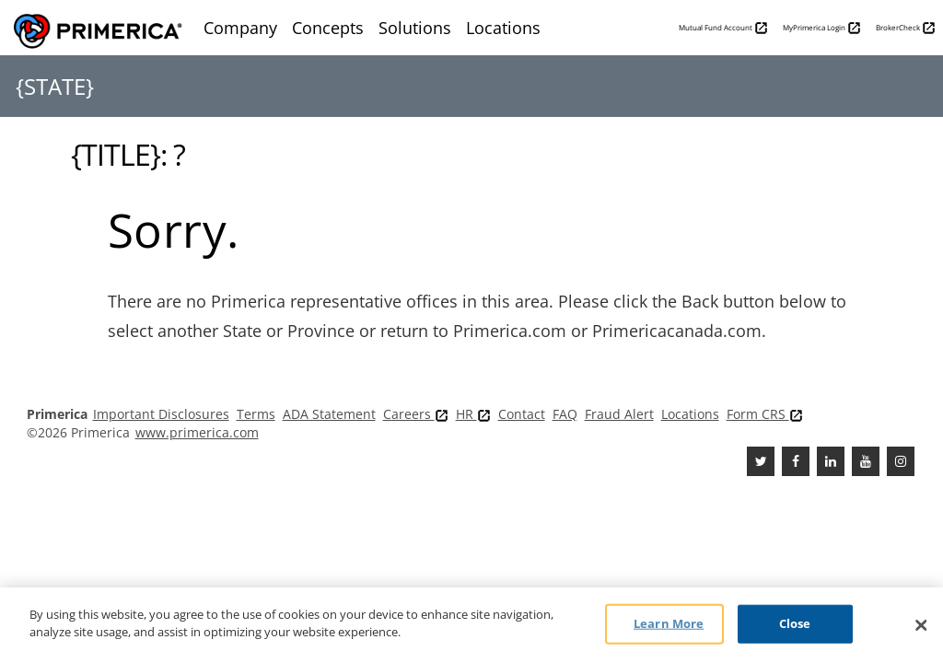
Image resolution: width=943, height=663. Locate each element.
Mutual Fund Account (723, 28)
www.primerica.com (197, 432)
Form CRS (765, 414)
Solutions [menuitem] (414, 28)
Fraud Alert (619, 414)
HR (473, 414)
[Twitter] (760, 461)
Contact (521, 414)
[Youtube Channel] (865, 461)
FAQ (565, 414)
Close (795, 623)
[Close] (920, 625)
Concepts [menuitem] (328, 28)
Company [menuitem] (240, 28)
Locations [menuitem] (503, 28)
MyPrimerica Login (822, 28)
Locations (690, 414)
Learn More (669, 623)
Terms (256, 414)
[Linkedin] (830, 461)
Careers (415, 414)
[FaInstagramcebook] (900, 461)
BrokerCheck (906, 28)
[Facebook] (795, 461)
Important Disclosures (161, 414)
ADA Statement (329, 414)
